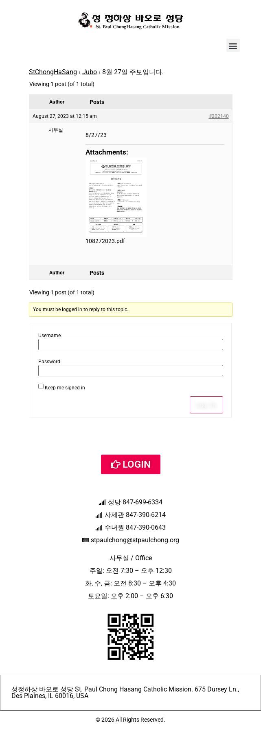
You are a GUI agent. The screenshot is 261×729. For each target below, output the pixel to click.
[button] (233, 45)
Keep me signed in (65, 387)
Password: (49, 361)
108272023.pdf (105, 241)
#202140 (219, 116)
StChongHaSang (53, 72)
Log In (206, 405)
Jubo (89, 72)
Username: (50, 335)
